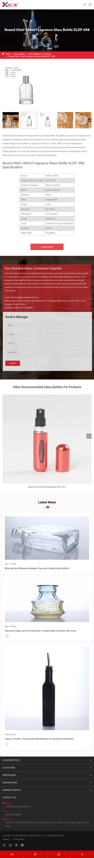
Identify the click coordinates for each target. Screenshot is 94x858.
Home (8, 54)
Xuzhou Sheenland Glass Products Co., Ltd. (30, 835)
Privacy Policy (19, 839)
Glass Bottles (19, 54)
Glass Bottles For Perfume (40, 54)
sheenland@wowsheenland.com (17, 806)
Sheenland (9, 775)
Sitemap (5, 839)
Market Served (11, 790)
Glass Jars (8, 767)
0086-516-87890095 (13, 814)
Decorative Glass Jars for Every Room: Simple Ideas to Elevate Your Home (40, 630)
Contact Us (9, 797)
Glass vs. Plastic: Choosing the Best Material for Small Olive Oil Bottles (39, 739)
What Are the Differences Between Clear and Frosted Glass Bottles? (37, 568)
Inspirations (9, 782)
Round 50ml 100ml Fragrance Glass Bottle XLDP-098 (32, 56)
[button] (4, 120)
